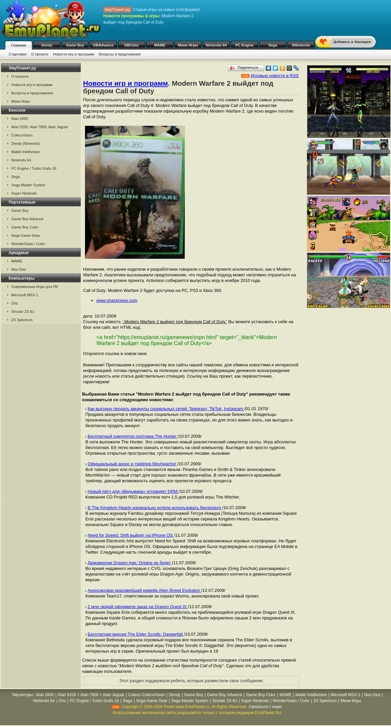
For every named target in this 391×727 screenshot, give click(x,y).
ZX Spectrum (22, 320)
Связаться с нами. (265, 706)
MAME (159, 45)
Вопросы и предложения (120, 54)
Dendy (46, 45)
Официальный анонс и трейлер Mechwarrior (132, 463)
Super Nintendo (24, 193)
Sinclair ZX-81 (22, 312)
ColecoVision (22, 135)
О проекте (40, 54)
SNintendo (301, 45)
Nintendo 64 (216, 45)
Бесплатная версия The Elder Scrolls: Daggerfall (136, 634)
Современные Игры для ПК (34, 287)
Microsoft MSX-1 (24, 295)
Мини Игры (188, 45)
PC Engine (244, 45)
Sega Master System (28, 185)
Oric (14, 303)
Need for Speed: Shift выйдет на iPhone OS (131, 535)
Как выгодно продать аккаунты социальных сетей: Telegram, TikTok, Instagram (166, 408)
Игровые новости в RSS (274, 75)
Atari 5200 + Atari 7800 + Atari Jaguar (91, 694)
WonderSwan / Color (28, 244)
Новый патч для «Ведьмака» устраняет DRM (133, 491)
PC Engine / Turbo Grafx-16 (33, 168)
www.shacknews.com (117, 300)
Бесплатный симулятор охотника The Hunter (133, 436)
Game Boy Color (24, 227)
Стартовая (18, 54)
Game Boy (75, 45)
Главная (18, 45)
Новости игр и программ (73, 54)
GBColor (131, 45)
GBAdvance (103, 45)
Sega (272, 45)
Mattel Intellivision (25, 152)
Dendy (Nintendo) (25, 143)
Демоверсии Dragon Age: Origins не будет (130, 562)
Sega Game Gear (25, 235)
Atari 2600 (19, 119)
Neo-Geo (18, 269)
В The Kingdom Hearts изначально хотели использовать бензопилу (155, 507)
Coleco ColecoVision (146, 694)
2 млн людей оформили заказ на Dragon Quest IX (138, 606)
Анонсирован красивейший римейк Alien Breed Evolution (144, 590)
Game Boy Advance (27, 219)
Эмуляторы (22, 694)
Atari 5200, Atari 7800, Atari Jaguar (39, 127)
